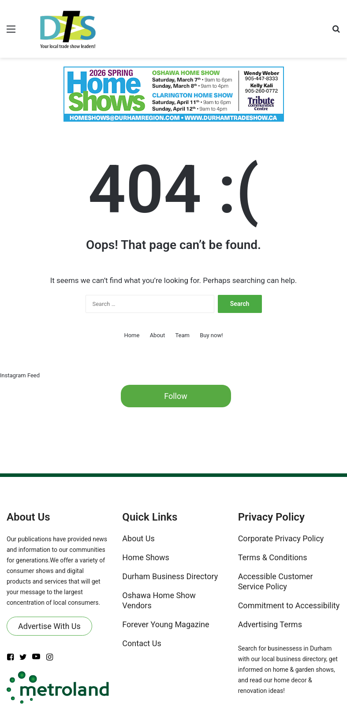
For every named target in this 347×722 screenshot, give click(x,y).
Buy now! (211, 335)
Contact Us (141, 643)
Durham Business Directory (170, 576)
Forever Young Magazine (165, 624)
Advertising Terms (270, 624)
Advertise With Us (49, 626)
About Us (138, 538)
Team (182, 335)
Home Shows (145, 557)
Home (131, 335)
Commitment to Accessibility (289, 605)
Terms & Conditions (272, 557)
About (157, 335)
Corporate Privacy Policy (281, 538)
